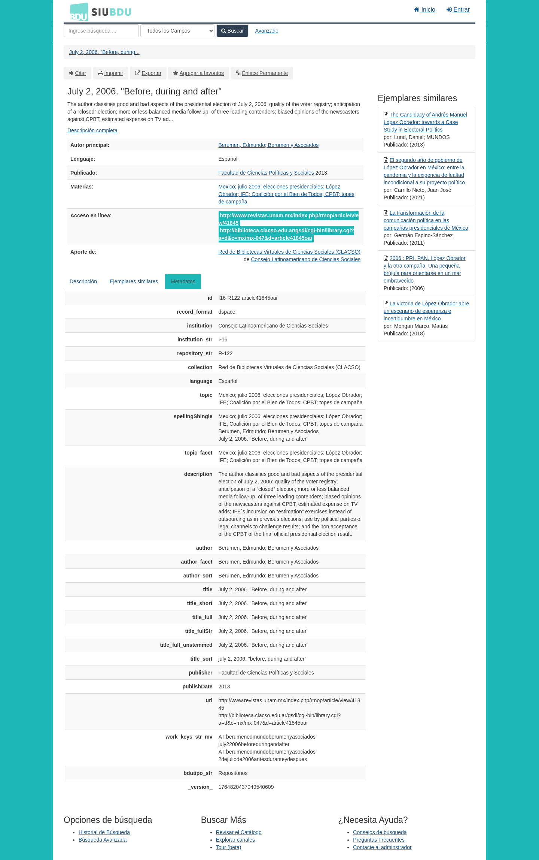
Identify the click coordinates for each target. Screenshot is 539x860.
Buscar (232, 31)
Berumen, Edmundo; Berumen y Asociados (269, 145)
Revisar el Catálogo (239, 832)
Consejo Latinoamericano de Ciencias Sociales (305, 259)
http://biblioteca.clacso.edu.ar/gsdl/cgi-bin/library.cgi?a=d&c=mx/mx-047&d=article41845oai (286, 234)
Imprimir (113, 73)
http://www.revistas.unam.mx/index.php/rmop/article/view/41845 (289, 219)
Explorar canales (235, 840)
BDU (77, 11)
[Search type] (177, 30)
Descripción (83, 281)
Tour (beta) (228, 847)
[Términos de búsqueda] (101, 30)
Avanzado (266, 31)
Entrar (458, 9)
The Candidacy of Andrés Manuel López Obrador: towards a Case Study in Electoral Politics (425, 122)
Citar (80, 73)
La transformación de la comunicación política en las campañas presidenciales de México (426, 220)
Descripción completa (92, 130)
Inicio (424, 9)
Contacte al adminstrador (382, 847)
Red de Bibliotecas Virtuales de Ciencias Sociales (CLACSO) (289, 252)
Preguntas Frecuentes (379, 840)
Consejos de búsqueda (379, 832)
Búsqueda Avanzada (103, 840)
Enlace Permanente (265, 73)
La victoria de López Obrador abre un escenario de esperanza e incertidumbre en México (426, 311)
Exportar (151, 73)
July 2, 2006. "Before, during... (104, 52)
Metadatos (183, 281)
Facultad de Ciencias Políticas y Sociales (267, 173)
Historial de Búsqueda (104, 832)
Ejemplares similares (134, 281)
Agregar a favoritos (202, 73)
